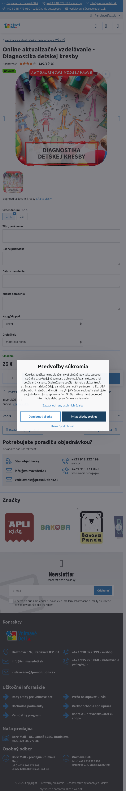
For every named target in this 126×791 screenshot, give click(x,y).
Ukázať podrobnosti (63, 426)
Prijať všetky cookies (84, 416)
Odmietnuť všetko (40, 416)
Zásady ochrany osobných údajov (63, 405)
